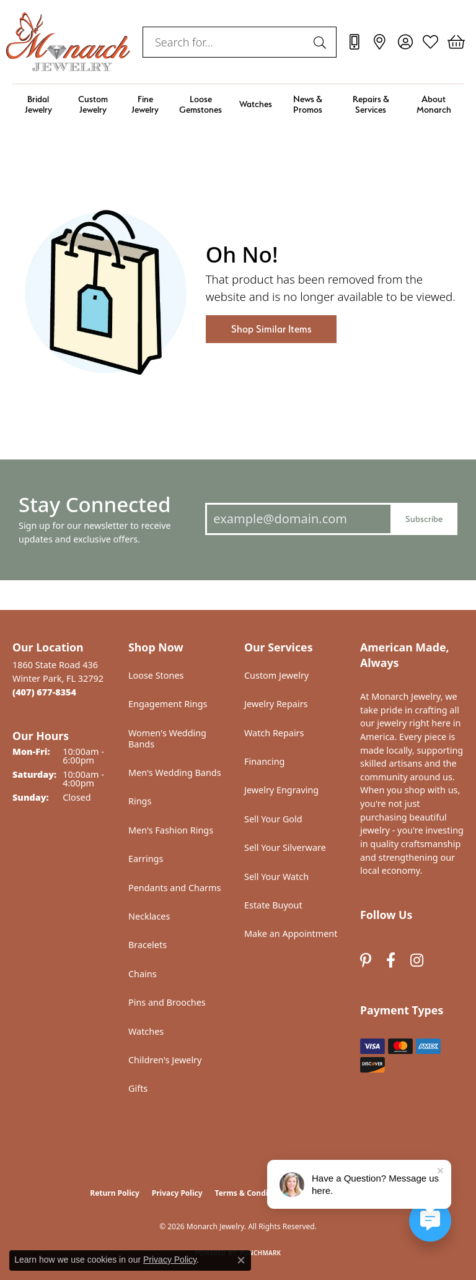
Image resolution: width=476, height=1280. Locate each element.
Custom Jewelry (93, 104)
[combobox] (225, 42)
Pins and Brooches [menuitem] (167, 1002)
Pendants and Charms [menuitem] (174, 888)
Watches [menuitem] (146, 1031)
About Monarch (433, 104)
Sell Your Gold (273, 819)
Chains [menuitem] (142, 974)
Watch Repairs (274, 733)
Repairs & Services (371, 104)
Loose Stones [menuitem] (155, 675)
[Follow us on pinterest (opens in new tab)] (365, 960)
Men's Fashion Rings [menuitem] (170, 830)
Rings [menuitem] (139, 801)
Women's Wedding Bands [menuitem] (167, 738)
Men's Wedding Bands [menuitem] (174, 772)
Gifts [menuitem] (138, 1088)
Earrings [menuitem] (145, 858)
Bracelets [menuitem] (147, 945)
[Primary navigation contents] (238, 104)
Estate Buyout (273, 905)
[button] (405, 42)
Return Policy (114, 1193)
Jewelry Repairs (275, 704)
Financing (264, 761)
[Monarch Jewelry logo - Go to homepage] (68, 42)
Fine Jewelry (145, 104)
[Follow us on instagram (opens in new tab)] (416, 960)
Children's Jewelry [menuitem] (164, 1060)
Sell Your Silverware (285, 847)
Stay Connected (94, 504)
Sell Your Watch (276, 876)
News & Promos (307, 104)
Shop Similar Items (271, 329)
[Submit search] (321, 42)
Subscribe (424, 518)
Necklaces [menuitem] (149, 916)
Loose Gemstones (200, 104)
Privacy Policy (177, 1193)
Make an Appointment (290, 933)
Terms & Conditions (251, 1193)
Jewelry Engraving (281, 790)
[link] (354, 42)
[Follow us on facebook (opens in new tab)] (390, 960)
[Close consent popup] (241, 1260)
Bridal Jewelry (38, 104)
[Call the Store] (44, 692)
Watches (255, 103)
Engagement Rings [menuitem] (168, 704)
